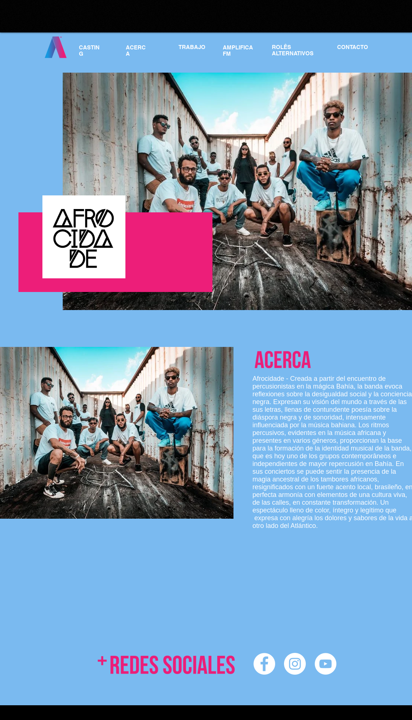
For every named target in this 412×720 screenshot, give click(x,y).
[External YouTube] (76, 595)
